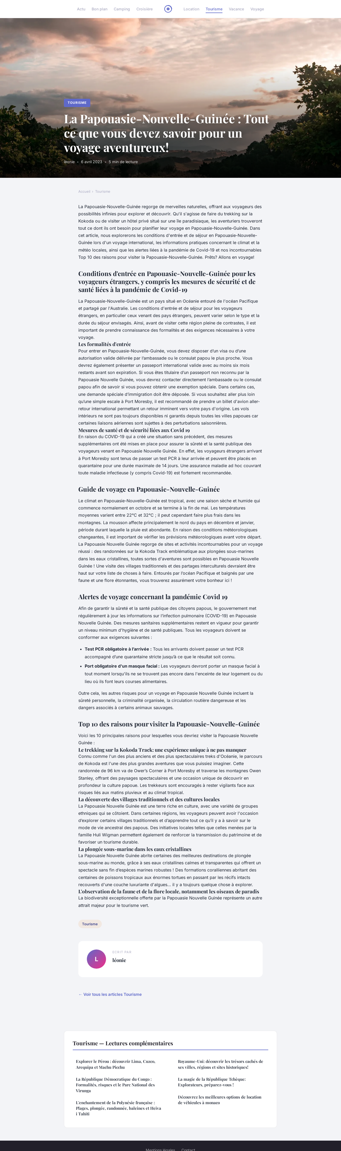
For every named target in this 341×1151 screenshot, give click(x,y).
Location (191, 9)
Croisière (144, 9)
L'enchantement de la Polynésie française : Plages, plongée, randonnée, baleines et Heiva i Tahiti (118, 1108)
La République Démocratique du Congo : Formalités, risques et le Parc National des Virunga (115, 1084)
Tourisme (214, 9)
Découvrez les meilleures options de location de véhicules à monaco (219, 1099)
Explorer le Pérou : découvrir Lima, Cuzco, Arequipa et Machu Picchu (115, 1064)
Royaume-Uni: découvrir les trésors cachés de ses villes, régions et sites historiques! (220, 1064)
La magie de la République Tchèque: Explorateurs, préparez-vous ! (212, 1081)
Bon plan (99, 9)
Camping (122, 9)
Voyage (257, 9)
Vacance (236, 9)
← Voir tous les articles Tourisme (110, 994)
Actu (81, 9)
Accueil (84, 191)
